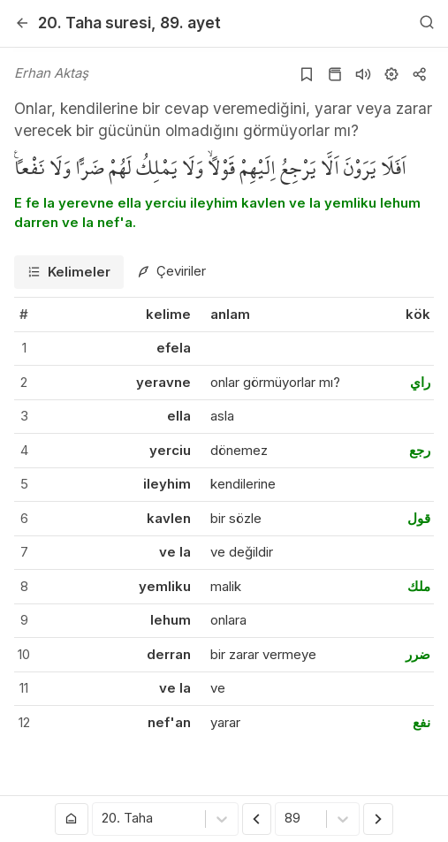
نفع (421, 722)
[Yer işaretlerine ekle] (306, 74)
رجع (419, 450)
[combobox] (103, 819)
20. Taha (94, 22)
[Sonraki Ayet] (378, 819)
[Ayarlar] (391, 74)
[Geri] (22, 23)
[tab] (69, 272)
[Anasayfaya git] (71, 819)
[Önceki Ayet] (257, 819)
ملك (418, 586)
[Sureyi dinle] (363, 74)
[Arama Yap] (427, 23)
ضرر (418, 654)
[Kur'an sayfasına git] (335, 74)
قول (418, 518)
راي (420, 382)
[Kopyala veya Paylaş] (420, 74)
